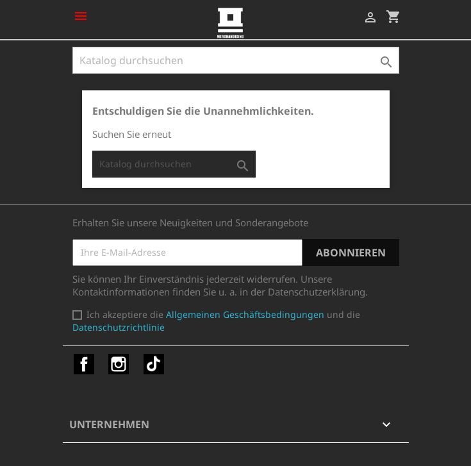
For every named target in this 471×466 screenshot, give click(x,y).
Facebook (84, 364)
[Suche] (235, 60)
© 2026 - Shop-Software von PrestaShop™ (236, 449)
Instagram (118, 364)
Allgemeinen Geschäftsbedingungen (245, 314)
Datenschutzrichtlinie (118, 327)
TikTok (154, 364)
